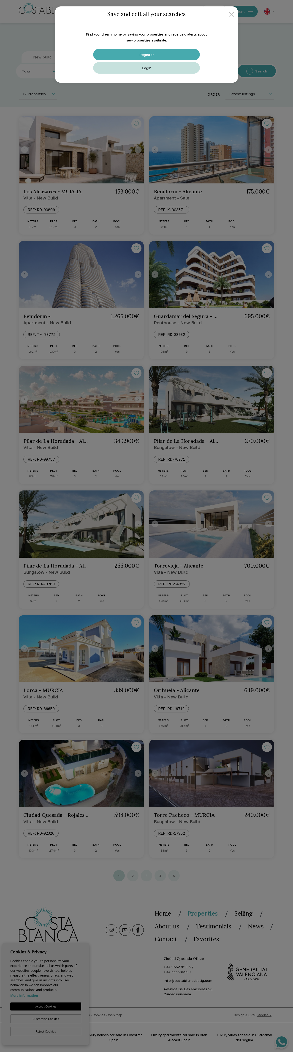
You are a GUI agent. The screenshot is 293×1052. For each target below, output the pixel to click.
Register (146, 55)
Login (146, 68)
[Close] (231, 14)
